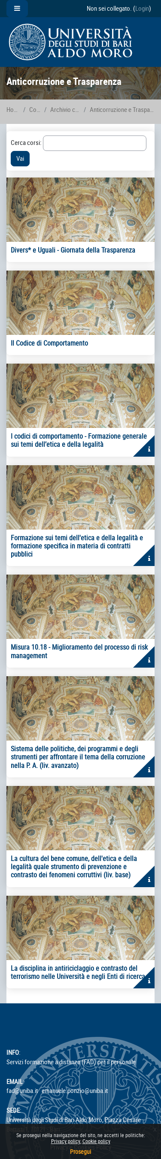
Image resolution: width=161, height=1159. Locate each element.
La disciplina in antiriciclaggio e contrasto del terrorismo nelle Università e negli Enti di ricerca (78, 972)
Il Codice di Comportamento (49, 343)
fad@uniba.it (22, 1091)
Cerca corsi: (27, 142)
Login (142, 8)
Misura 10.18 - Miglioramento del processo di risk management (79, 651)
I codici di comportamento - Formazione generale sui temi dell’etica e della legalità (79, 440)
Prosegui (80, 1151)
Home (13, 109)
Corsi (35, 109)
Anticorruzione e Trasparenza (122, 109)
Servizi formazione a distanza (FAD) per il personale (71, 1062)
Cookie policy (96, 1141)
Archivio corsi (65, 109)
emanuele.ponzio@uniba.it (75, 1091)
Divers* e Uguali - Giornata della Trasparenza (73, 250)
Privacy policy (65, 1141)
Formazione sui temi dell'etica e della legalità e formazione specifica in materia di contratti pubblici (77, 546)
